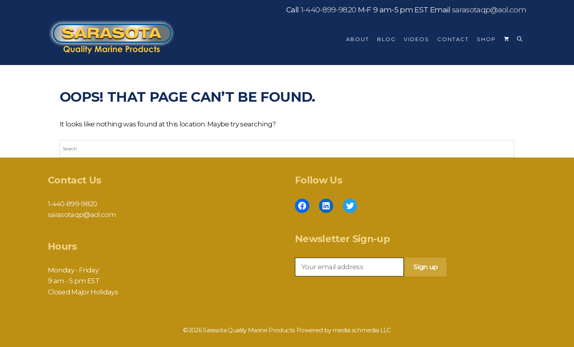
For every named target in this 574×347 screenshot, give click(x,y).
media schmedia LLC (361, 330)
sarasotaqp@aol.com (489, 9)
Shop (486, 39)
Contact (453, 39)
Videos (416, 39)
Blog (386, 39)
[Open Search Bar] (519, 39)
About (357, 39)
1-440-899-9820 (328, 9)
